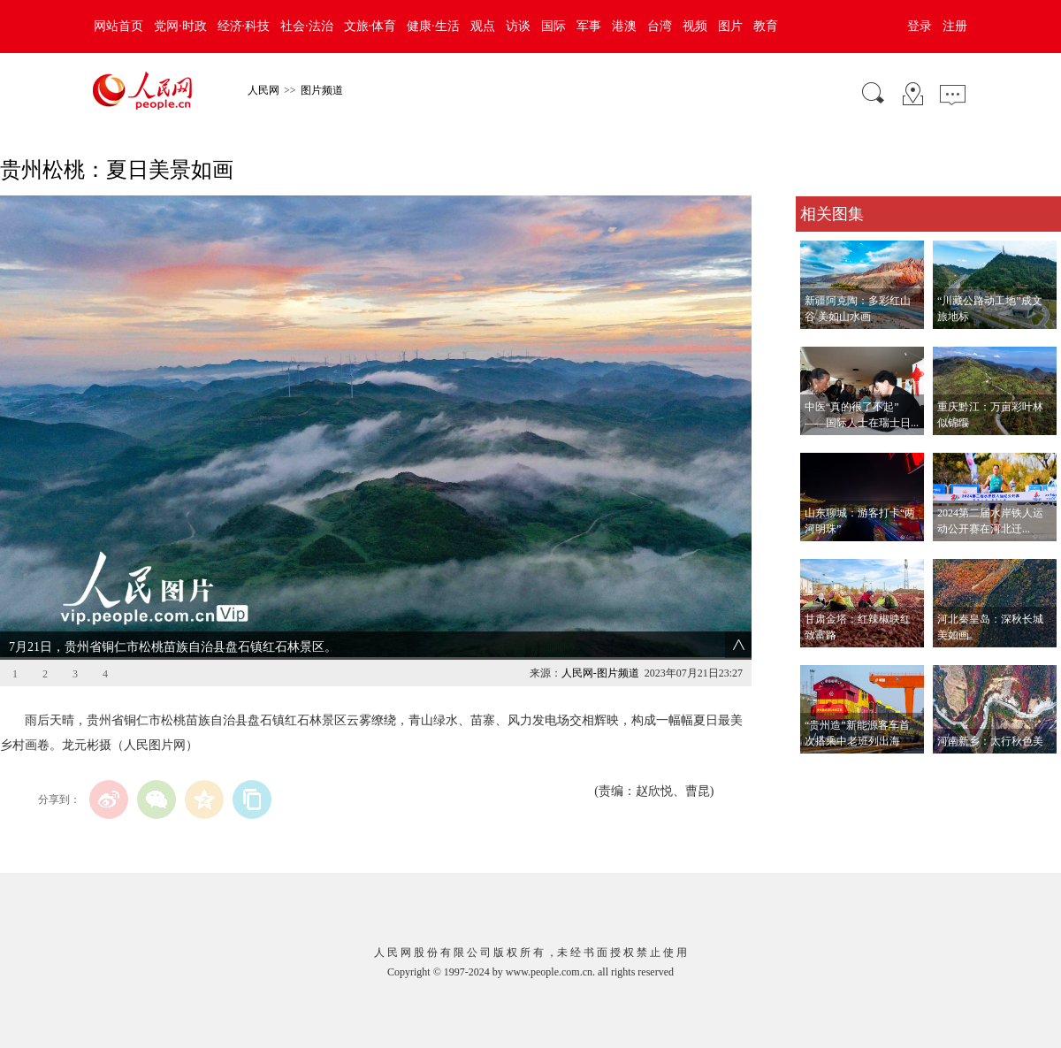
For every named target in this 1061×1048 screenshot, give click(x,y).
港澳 (624, 26)
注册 (955, 26)
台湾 (659, 26)
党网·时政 (180, 26)
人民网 (263, 90)
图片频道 (322, 90)
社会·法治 (306, 26)
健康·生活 (433, 26)
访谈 (518, 26)
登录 (919, 26)
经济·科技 (244, 26)
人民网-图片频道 (600, 673)
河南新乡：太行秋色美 (990, 741)
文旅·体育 (370, 26)
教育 (765, 26)
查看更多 (820, 771)
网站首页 (118, 26)
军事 (588, 26)
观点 (482, 26)
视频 (695, 26)
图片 (730, 26)
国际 (553, 26)
